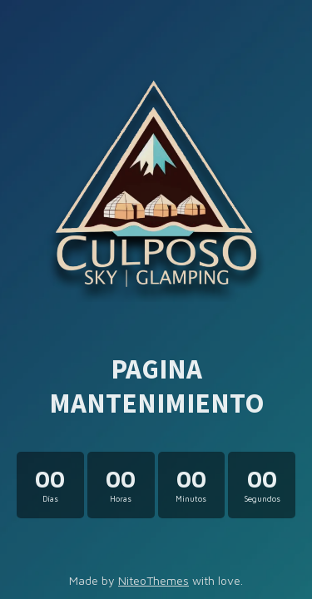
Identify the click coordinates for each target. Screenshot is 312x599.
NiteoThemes (153, 580)
